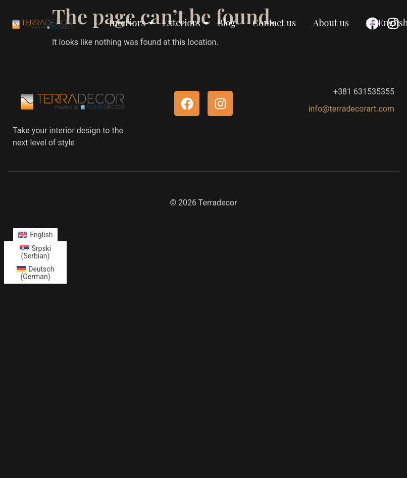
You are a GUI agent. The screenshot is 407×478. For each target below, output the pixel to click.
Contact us (274, 23)
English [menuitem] (41, 235)
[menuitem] (35, 234)
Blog (226, 23)
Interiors (129, 23)
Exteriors (183, 23)
